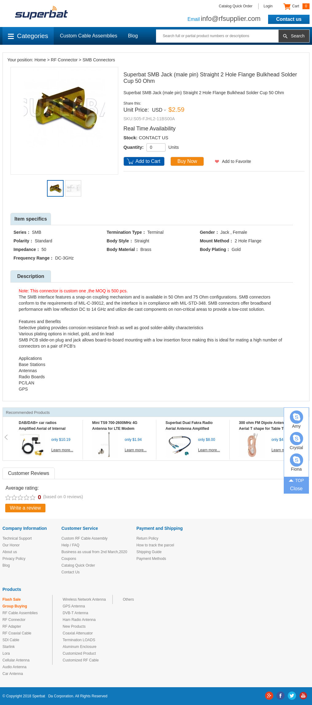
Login (267, 6)
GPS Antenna (74, 606)
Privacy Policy (13, 559)
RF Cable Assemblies (20, 613)
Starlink (8, 647)
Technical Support (17, 538)
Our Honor (11, 545)
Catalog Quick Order (235, 6)
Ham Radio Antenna (79, 620)
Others (128, 599)
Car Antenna (12, 674)
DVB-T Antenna (75, 613)
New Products (74, 626)
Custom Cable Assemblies (88, 35)
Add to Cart (147, 161)
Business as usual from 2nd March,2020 (94, 552)
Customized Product (79, 653)
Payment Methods (151, 559)
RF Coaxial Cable (16, 633)
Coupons (68, 559)
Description (30, 276)
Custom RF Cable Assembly (84, 538)
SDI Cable (10, 640)
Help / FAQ (70, 545)
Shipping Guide (149, 552)
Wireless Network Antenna (84, 599)
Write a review (25, 507)
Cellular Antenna (15, 660)
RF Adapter (11, 626)
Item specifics (30, 219)
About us (9, 552)
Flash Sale (11, 599)
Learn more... (62, 450)
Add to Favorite (236, 161)
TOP (296, 480)
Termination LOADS (79, 640)
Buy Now (187, 161)
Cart (296, 6)
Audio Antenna (14, 667)
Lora (6, 653)
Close (296, 488)
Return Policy (147, 538)
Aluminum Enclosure (79, 647)
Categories (28, 35)
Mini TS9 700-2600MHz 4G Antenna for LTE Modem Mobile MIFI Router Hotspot (116, 429)
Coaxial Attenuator (78, 633)
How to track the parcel (155, 545)
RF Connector (64, 59)
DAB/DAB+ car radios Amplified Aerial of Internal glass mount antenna (42, 429)
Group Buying (14, 606)
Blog (133, 35)
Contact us (289, 19)
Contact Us (70, 572)
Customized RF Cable (81, 660)
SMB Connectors (99, 59)
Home (40, 59)
